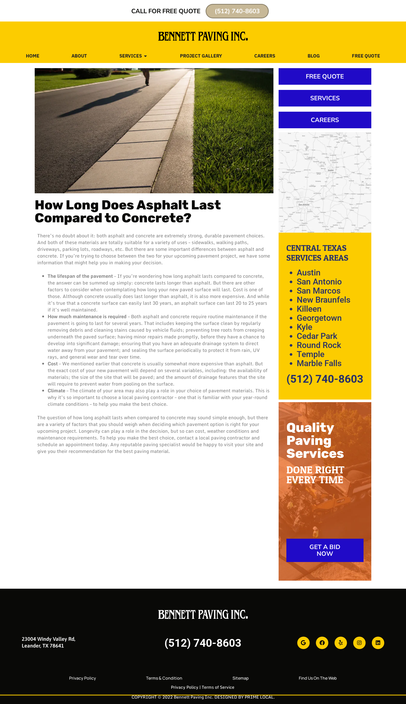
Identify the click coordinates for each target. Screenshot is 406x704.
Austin (309, 273)
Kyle (304, 327)
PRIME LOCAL (259, 697)
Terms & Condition (164, 678)
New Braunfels (323, 300)
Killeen (309, 309)
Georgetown (319, 318)
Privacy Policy (82, 678)
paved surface (194, 289)
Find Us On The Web (318, 678)
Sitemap (241, 678)
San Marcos (318, 291)
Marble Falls (319, 363)
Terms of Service (218, 687)
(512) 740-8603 (324, 379)
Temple (310, 354)
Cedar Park (317, 336)
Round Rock (319, 345)
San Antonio (319, 282)
